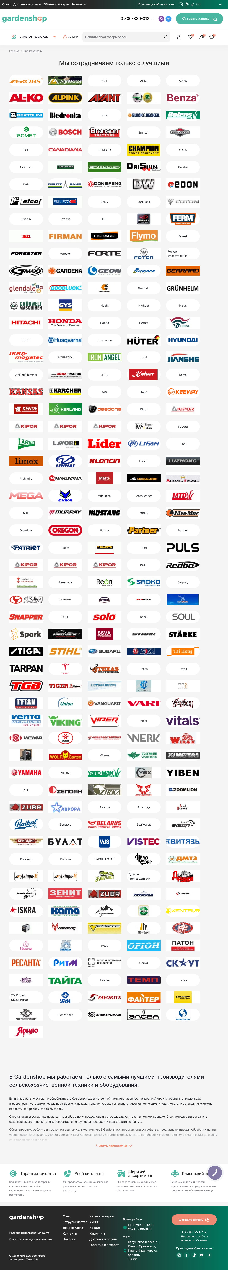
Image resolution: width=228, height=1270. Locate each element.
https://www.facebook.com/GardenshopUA (187, 1255)
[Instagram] (181, 4)
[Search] (165, 37)
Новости (69, 1239)
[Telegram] (204, 4)
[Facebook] (187, 4)
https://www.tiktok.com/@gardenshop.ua (194, 1255)
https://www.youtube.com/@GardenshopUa (202, 1255)
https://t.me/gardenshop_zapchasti (209, 1255)
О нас (6, 4)
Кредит (94, 1228)
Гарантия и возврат (104, 1245)
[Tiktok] (192, 4)
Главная (14, 50)
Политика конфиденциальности (30, 1239)
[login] (179, 37)
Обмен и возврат (56, 4)
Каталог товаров (101, 1216)
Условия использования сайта (29, 1233)
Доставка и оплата (27, 4)
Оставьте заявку (199, 19)
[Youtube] (198, 4)
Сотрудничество (75, 1222)
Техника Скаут (73, 1228)
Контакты (79, 4)
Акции (94, 1222)
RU (220, 4)
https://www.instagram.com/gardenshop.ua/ (179, 1255)
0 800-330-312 (135, 18)
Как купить (97, 1233)
